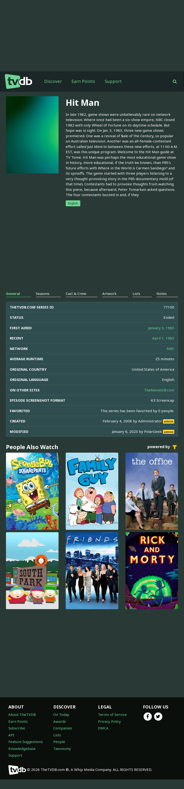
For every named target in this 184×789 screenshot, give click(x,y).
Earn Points (83, 81)
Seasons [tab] (42, 293)
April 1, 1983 (163, 338)
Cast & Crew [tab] (76, 293)
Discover (53, 81)
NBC (170, 348)
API (11, 735)
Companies (62, 728)
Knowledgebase (22, 748)
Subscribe (16, 728)
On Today (61, 714)
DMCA (103, 728)
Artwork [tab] (109, 293)
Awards (59, 721)
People (59, 741)
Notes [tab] (162, 293)
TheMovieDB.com (159, 390)
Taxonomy (62, 748)
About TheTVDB (22, 714)
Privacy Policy (109, 721)
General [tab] (13, 293)
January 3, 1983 (161, 327)
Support (113, 81)
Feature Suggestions (25, 741)
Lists (57, 735)
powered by (162, 447)
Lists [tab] (136, 293)
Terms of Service (112, 714)
